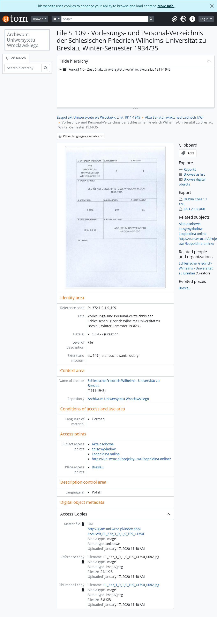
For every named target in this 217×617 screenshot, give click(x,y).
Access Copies (73, 514)
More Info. (166, 6)
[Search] (104, 19)
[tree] (135, 87)
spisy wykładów (103, 449)
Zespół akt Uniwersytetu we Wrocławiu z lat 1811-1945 (98, 117)
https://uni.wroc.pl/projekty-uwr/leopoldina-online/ (131, 459)
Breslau (98, 467)
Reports (187, 169)
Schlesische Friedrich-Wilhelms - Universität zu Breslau (196, 268)
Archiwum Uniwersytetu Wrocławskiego (118, 399)
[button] (174, 18)
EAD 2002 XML (192, 209)
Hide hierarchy (74, 61)
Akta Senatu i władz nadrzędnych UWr (174, 117)
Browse (38, 19)
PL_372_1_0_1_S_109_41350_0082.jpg (131, 585)
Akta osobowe (103, 444)
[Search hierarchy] (23, 68)
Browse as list (192, 174)
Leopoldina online (106, 454)
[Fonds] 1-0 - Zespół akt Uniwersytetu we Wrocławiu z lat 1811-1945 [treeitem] (116, 69)
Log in (204, 19)
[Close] (212, 6)
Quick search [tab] (16, 58)
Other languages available (79, 136)
